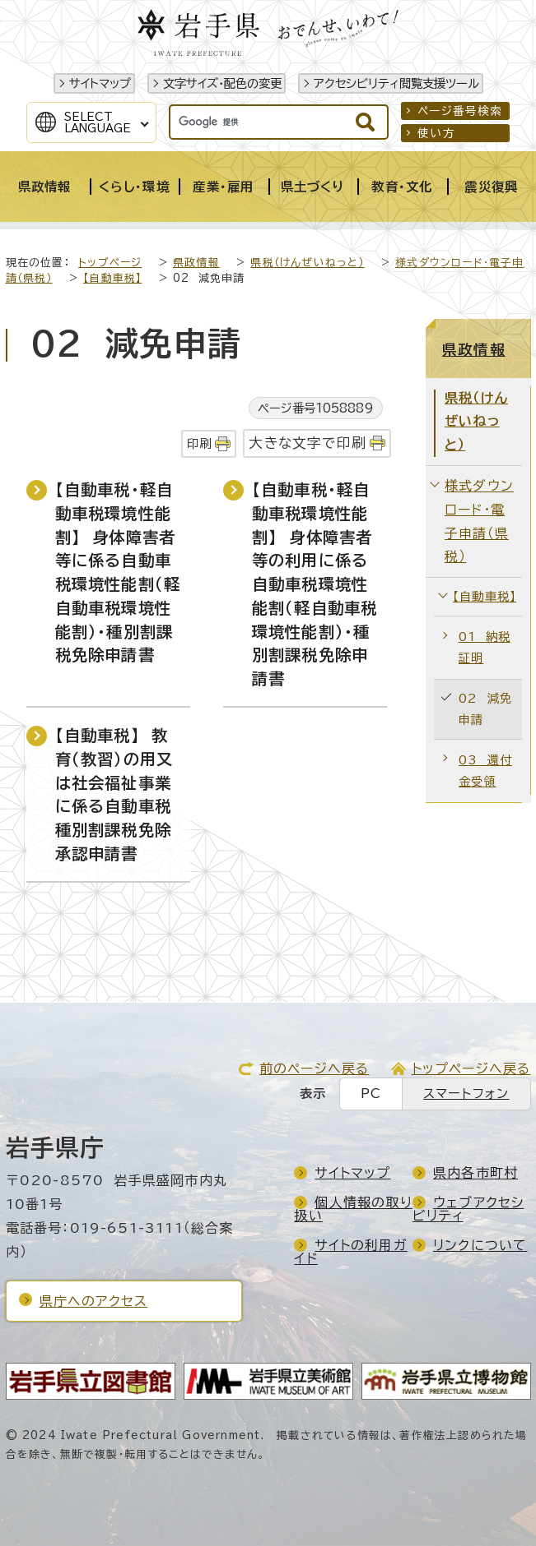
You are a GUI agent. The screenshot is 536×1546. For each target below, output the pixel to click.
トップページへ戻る (471, 1068)
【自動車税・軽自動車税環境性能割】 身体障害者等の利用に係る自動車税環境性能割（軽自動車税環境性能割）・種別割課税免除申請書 (315, 584)
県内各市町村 (475, 1172)
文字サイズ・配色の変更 (222, 83)
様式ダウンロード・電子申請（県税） (479, 521)
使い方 (436, 133)
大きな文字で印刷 (307, 443)
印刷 (199, 443)
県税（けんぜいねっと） (307, 262)
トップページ (110, 262)
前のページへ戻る (314, 1068)
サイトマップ (100, 83)
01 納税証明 (484, 647)
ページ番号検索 (459, 111)
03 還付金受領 (485, 770)
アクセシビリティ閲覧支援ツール (396, 83)
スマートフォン (466, 1093)
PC (371, 1093)
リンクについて (480, 1245)
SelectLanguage (97, 122)
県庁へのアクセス (94, 1301)
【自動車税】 (112, 278)
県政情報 (196, 262)
